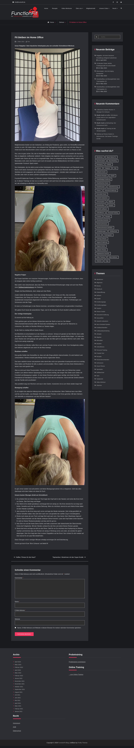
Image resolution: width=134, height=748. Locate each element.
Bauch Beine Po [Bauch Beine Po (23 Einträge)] (111, 157)
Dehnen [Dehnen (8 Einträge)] (99, 168)
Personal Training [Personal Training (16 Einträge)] (113, 213)
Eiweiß (98, 299)
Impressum (16, 725)
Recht (114, 8)
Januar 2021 (18, 713)
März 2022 (18, 675)
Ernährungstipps (101, 305)
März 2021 (18, 708)
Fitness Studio (100, 311)
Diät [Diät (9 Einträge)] (115, 168)
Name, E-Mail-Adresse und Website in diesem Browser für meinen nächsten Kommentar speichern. (49, 629)
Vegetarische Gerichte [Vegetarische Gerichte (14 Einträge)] (103, 253)
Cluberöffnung (100, 292)
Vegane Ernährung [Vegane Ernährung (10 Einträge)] (102, 242)
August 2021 (18, 694)
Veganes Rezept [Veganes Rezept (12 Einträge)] (101, 250)
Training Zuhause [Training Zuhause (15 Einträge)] (101, 238)
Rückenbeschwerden (102, 360)
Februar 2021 (19, 711)
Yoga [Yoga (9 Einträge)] (107, 261)
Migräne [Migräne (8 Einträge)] (111, 201)
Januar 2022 (18, 680)
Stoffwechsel (100, 372)
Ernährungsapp (101, 302)
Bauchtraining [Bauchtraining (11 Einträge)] (113, 161)
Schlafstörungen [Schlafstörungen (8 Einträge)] (101, 231)
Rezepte (55, 8)
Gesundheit (99, 318)
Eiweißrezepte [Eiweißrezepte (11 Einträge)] (101, 187)
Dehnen (61, 22)
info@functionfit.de (20, 2)
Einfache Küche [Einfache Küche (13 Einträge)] (101, 172)
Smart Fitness (100, 366)
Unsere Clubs (103, 8)
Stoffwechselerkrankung (26, 287)
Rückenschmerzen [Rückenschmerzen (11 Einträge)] (102, 224)
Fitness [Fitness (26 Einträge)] (99, 190)
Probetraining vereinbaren (77, 664)
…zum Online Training (76, 677)
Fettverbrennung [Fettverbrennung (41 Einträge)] (113, 187)
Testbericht (99, 379)
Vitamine (99, 385)
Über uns (79, 8)
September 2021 (20, 691)
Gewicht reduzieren (102, 321)
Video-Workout (100, 382)
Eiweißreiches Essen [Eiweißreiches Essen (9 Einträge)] (102, 183)
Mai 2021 (17, 702)
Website (17, 620)
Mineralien (99, 340)
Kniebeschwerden (101, 327)
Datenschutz (17, 733)
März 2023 (18, 667)
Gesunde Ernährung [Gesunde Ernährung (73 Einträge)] (110, 190)
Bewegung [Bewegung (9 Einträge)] (100, 164)
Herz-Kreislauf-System (103, 324)
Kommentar (19, 578)
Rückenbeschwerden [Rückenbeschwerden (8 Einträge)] (103, 220)
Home (46, 8)
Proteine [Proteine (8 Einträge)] (99, 216)
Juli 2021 (17, 697)
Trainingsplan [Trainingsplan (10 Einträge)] (108, 235)
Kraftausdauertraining (102, 331)
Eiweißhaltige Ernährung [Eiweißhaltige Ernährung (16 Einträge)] (104, 179)
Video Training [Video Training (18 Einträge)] (101, 257)
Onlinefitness (100, 347)
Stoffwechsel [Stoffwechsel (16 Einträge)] (113, 231)
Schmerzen (99, 363)
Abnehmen (99, 279)
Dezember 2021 (20, 683)
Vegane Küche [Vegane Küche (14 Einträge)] (101, 246)
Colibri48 (99, 110)
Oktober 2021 (19, 689)
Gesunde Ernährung (102, 315)
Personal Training (101, 350)
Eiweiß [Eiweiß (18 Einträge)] (112, 175)
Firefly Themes (82, 745)
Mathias (98, 134)
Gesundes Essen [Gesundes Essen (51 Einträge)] (101, 194)
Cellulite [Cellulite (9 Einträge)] (109, 164)
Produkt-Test (100, 353)
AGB (14, 729)
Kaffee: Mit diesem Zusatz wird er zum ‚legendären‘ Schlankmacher (107, 117)
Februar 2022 (19, 678)
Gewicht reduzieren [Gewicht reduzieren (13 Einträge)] (102, 198)
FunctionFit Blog (63, 745)
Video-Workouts (67, 8)
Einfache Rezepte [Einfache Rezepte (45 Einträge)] (102, 175)
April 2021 (18, 705)
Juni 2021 (18, 700)
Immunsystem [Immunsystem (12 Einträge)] (101, 201)
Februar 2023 (19, 669)
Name (17, 602)
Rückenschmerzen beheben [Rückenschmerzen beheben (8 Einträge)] (104, 227)
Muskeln (99, 343)
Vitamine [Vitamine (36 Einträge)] (99, 261)
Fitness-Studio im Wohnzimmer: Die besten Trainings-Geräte (107, 136)
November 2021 (20, 686)
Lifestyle (98, 334)
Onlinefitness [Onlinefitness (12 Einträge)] (100, 213)
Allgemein (99, 283)
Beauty (98, 286)
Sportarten (99, 369)
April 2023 (18, 664)
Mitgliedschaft (90, 8)
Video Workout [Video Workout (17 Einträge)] (113, 257)
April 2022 (18, 672)
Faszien (98, 308)
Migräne (98, 337)
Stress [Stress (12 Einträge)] (98, 235)
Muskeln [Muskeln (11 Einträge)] (111, 205)
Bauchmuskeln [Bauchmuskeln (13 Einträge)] (101, 161)
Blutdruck (99, 289)
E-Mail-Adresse (20, 611)
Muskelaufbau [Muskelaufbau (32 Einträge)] (101, 205)
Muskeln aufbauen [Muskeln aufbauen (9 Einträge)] (102, 209)
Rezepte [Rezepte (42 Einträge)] (107, 216)
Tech (97, 376)
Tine (28, 41)
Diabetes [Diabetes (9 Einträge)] (107, 168)
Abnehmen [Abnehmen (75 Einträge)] (100, 157)
